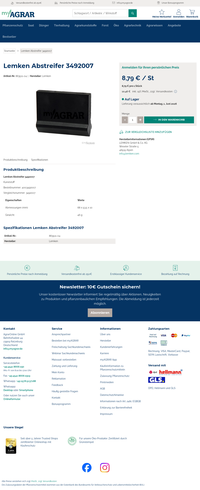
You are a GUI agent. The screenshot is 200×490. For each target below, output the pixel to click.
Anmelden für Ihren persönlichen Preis (150, 68)
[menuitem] (13, 26)
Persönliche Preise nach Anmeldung (77, 3)
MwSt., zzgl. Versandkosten (44, 481)
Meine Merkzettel (160, 16)
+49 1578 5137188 (26, 381)
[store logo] (19, 13)
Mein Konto (58, 372)
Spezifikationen (39, 161)
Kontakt (56, 397)
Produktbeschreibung (15, 161)
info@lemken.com (129, 154)
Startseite (9, 52)
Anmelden (177, 16)
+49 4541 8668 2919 (19, 375)
